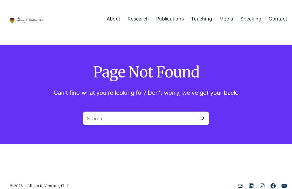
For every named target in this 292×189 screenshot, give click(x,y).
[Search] (202, 118)
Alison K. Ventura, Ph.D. (49, 185)
